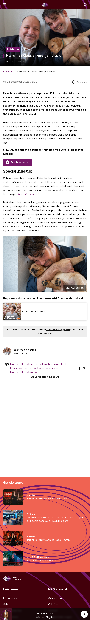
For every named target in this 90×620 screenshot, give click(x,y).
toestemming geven (58, 329)
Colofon (53, 604)
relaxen (53, 368)
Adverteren (55, 598)
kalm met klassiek (20, 364)
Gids (5, 604)
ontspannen (41, 368)
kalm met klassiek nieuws (24, 372)
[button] (84, 614)
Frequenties (10, 598)
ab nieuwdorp (39, 364)
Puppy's (28, 368)
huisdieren (16, 368)
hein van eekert (57, 364)
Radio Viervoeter (28, 194)
